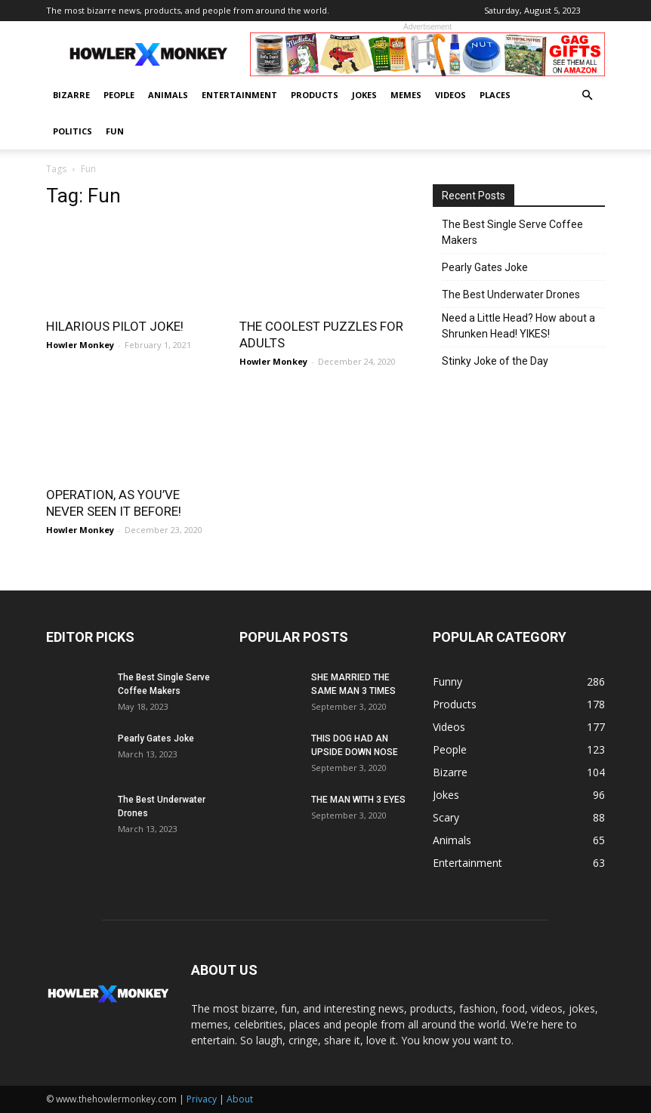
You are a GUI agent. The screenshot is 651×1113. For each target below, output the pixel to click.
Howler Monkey (80, 344)
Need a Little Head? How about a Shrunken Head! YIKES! (518, 326)
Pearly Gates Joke (485, 267)
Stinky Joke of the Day (495, 361)
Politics (72, 131)
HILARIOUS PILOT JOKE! (115, 326)
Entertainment (239, 94)
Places (495, 94)
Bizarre (71, 94)
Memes (405, 94)
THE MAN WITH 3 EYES (358, 799)
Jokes (364, 94)
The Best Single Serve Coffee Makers (512, 232)
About (240, 1099)
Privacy (202, 1099)
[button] (587, 95)
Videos (450, 94)
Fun (115, 131)
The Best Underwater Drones (511, 294)
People (118, 94)
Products (314, 94)
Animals (168, 94)
